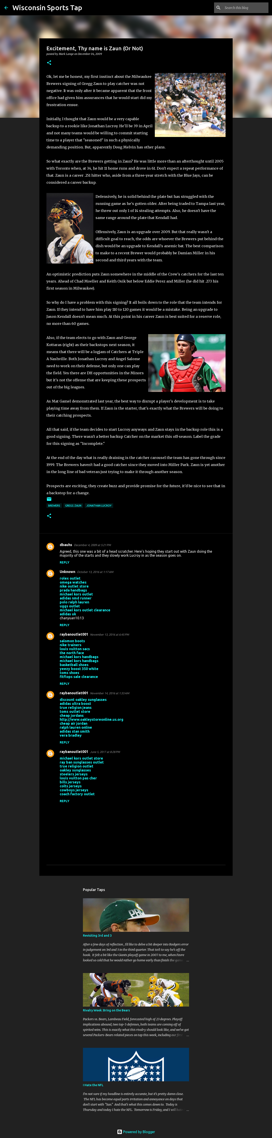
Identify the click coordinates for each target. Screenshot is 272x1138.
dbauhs (66, 545)
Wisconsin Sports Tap (47, 7)
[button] (49, 63)
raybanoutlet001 (74, 634)
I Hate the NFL (93, 1085)
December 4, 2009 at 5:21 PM (92, 545)
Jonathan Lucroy (98, 505)
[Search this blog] (245, 7)
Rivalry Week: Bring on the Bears (106, 1010)
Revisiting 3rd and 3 (97, 935)
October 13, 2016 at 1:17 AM (95, 571)
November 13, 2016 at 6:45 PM (109, 634)
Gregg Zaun (73, 505)
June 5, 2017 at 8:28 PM (105, 751)
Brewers (54, 505)
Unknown (67, 572)
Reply (64, 562)
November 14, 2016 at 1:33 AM (109, 693)
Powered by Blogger (136, 1132)
